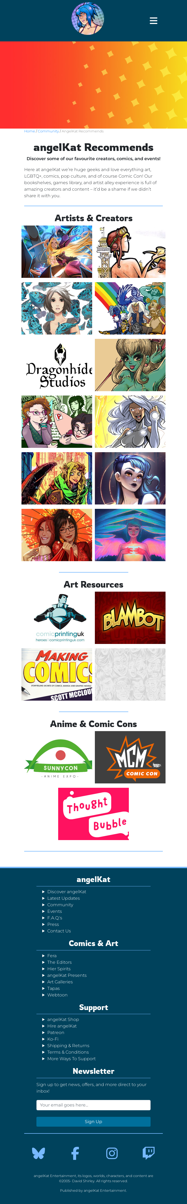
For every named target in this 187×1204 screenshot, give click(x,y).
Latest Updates (63, 898)
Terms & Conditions (68, 1052)
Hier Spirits (59, 968)
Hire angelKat (62, 1026)
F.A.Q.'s (54, 917)
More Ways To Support (71, 1058)
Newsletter (93, 1071)
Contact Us (59, 931)
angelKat (93, 879)
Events (54, 911)
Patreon (55, 1032)
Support (93, 1007)
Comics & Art (93, 943)
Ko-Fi (52, 1039)
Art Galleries (60, 981)
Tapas (53, 988)
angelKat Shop (63, 1019)
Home (29, 131)
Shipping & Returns (68, 1045)
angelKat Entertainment (105, 1190)
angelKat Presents (67, 975)
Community (49, 131)
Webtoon (57, 995)
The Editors (59, 962)
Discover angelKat (66, 891)
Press (53, 924)
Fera (52, 955)
